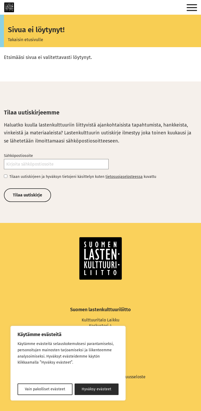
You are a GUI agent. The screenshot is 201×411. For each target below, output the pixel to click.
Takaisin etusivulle (25, 39)
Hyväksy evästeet (96, 389)
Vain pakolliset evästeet (45, 389)
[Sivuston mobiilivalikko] (192, 8)
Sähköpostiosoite (18, 156)
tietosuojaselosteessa (124, 176)
